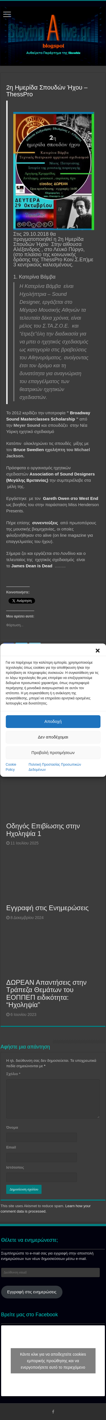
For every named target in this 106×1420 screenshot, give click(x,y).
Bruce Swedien (29, 449)
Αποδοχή (53, 721)
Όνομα (12, 1127)
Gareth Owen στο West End (70, 498)
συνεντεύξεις (45, 522)
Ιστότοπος (15, 1167)
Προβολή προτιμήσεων (53, 752)
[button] (97, 650)
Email (11, 1147)
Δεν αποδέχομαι (53, 737)
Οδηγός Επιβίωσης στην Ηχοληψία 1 (43, 829)
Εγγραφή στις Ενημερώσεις (47, 908)
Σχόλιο (13, 1074)
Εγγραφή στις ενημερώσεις (31, 1292)
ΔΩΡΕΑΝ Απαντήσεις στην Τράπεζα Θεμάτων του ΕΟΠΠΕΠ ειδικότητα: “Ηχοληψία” (46, 993)
